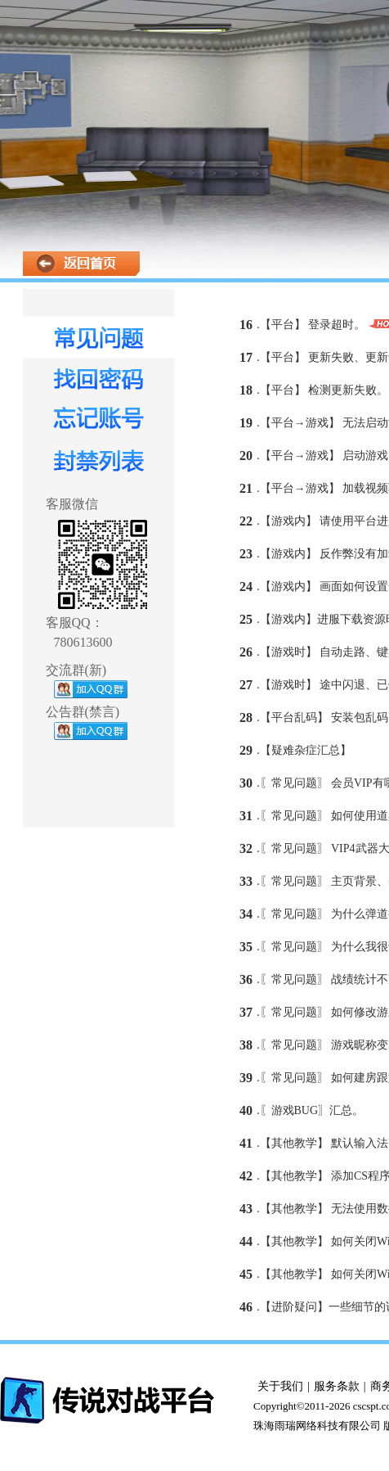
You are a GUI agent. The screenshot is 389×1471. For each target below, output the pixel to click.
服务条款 (337, 1386)
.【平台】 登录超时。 (311, 324)
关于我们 (280, 1386)
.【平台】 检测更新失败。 (322, 390)
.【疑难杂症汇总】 (304, 750)
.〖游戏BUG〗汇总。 (310, 1110)
